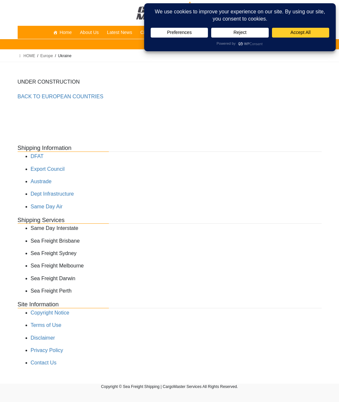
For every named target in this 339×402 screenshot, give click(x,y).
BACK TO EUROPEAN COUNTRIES (61, 96)
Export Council (48, 169)
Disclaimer (43, 338)
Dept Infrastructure (52, 194)
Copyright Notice (50, 312)
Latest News (119, 32)
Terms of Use (46, 325)
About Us (89, 32)
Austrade (41, 181)
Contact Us (44, 362)
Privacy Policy (47, 350)
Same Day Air (47, 206)
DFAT (37, 156)
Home (65, 32)
